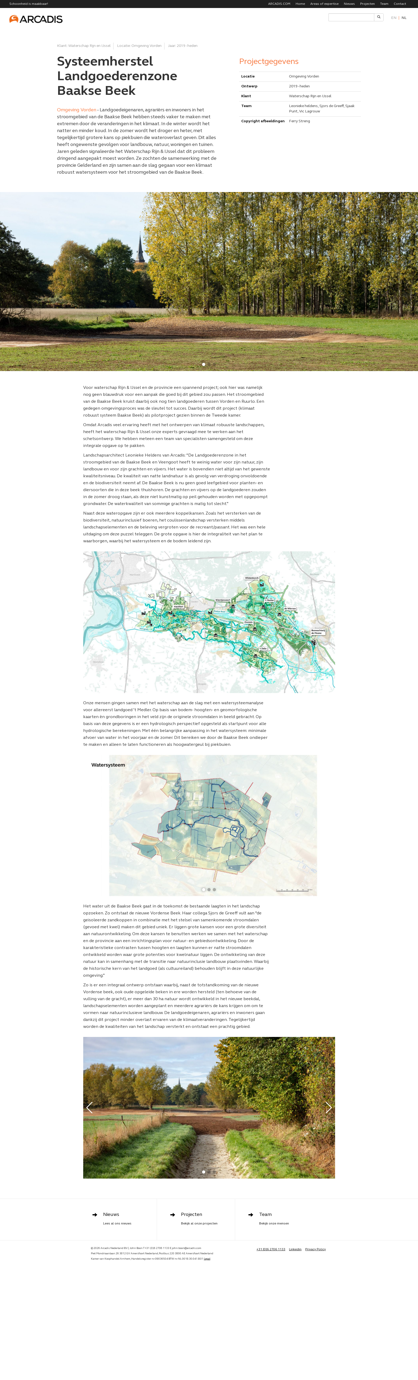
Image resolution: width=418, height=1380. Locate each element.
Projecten (367, 4)
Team (384, 4)
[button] (203, 364)
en (393, 18)
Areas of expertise (324, 4)
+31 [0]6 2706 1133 (270, 1249)
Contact (400, 4)
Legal (207, 1258)
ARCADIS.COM (279, 4)
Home (300, 4)
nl (404, 18)
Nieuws (349, 4)
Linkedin (295, 1249)
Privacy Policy (315, 1249)
